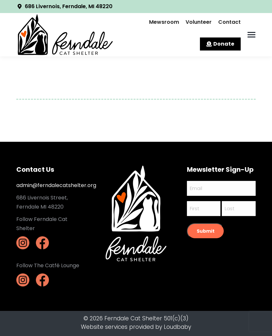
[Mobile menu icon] (251, 35)
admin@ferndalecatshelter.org (56, 185)
